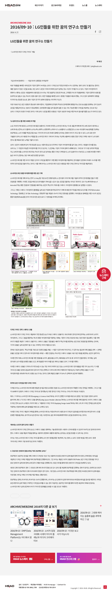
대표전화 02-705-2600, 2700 (28, 587)
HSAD (9, 584)
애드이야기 (39, 5)
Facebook (95, 32)
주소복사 (100, 32)
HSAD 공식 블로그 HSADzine (13, 5)
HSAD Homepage (49, 584)
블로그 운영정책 (23, 584)
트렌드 (71, 5)
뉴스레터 (98, 5)
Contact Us (61, 584)
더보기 (100, 505)
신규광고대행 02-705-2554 (47, 587)
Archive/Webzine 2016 (20, 22)
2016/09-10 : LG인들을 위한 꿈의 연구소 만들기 (50, 27)
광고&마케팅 (56, 5)
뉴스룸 (84, 5)
